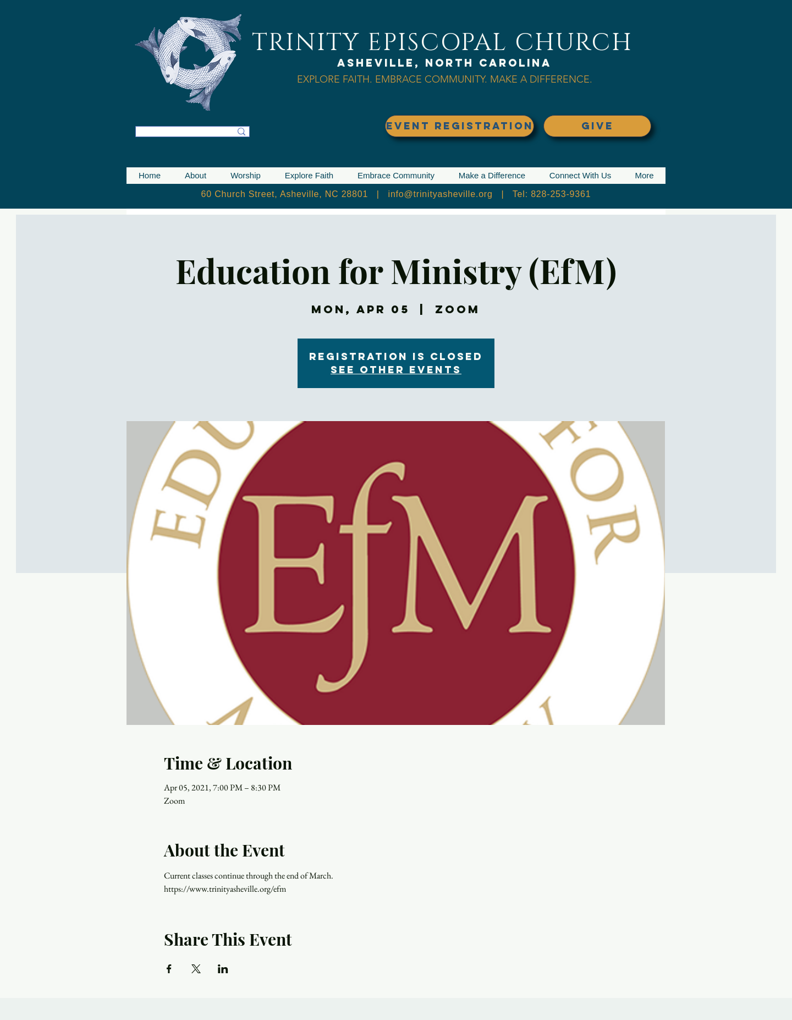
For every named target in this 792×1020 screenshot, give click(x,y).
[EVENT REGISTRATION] (459, 126)
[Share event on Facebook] (169, 968)
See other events (396, 369)
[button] (195, 175)
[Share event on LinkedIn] (223, 968)
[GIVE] (597, 126)
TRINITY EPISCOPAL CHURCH (442, 42)
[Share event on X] (196, 968)
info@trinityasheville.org (440, 194)
